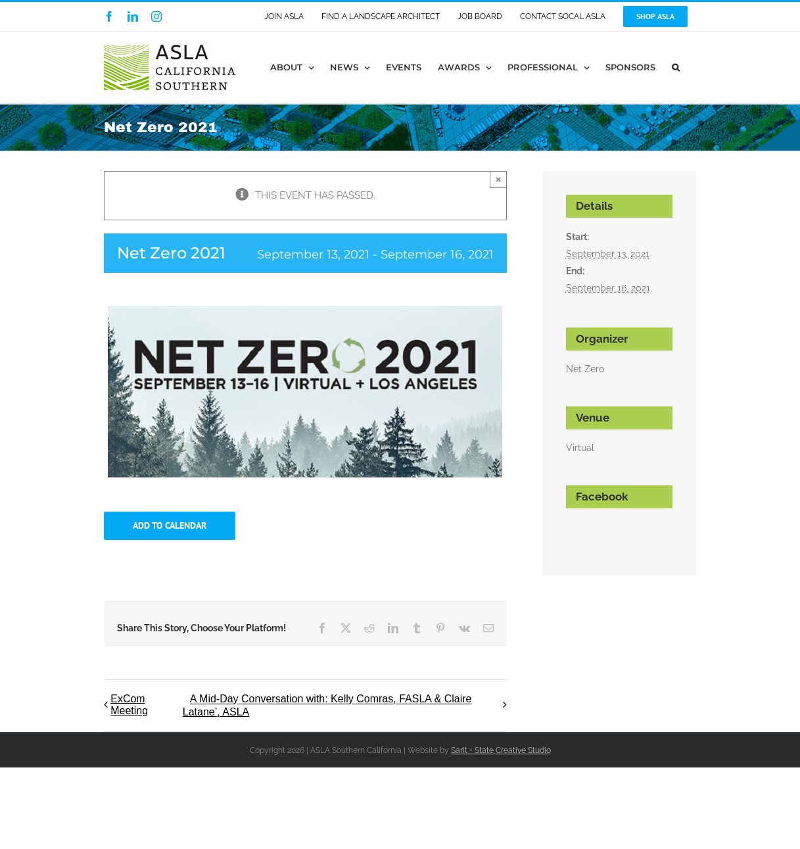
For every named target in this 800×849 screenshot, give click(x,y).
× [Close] (499, 179)
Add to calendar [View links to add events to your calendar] (169, 525)
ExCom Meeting (129, 704)
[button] (676, 67)
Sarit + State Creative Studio (501, 750)
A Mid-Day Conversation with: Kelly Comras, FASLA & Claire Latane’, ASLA (327, 706)
